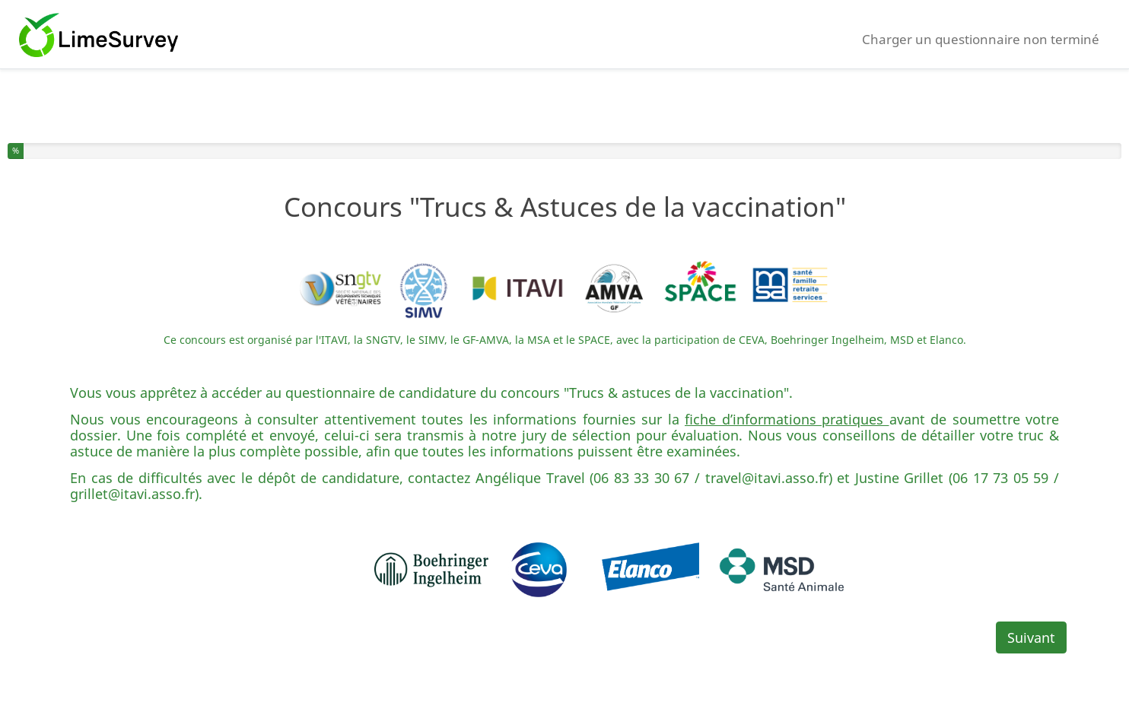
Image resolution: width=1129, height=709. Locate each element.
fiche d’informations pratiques (787, 419)
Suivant (1031, 637)
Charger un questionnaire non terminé (980, 39)
